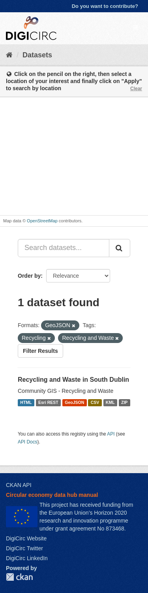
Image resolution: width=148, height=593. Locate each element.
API (110, 434)
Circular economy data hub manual (52, 495)
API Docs (27, 442)
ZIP (124, 402)
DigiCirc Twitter (24, 548)
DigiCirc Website (26, 538)
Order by (29, 276)
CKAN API (19, 485)
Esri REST (48, 402)
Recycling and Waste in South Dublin (73, 379)
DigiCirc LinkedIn (27, 558)
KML (110, 402)
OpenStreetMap (42, 220)
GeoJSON (74, 402)
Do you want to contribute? (105, 6)
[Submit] (119, 248)
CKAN (19, 577)
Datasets (37, 55)
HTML (26, 402)
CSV (95, 402)
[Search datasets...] (63, 248)
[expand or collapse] (135, 27)
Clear (136, 88)
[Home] (9, 55)
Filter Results (40, 351)
